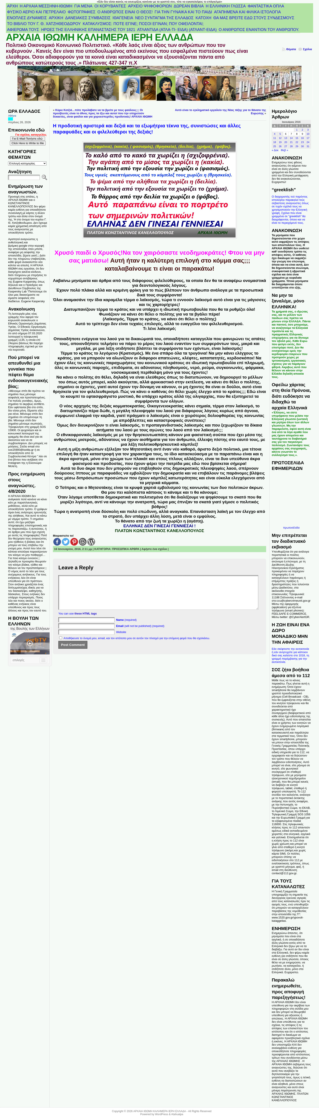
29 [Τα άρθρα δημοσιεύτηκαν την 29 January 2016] (296, 146)
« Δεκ (275, 150)
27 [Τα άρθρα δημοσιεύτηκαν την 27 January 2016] (285, 146)
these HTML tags (86, 620)
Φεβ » (284, 150)
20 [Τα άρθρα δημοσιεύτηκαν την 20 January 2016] (285, 142)
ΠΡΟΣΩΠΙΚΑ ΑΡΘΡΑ (125, 549)
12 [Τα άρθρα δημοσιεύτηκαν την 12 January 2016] (280, 138)
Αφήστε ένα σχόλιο (154, 549)
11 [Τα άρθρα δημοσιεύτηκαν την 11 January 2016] (274, 138)
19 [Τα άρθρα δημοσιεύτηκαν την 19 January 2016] (280, 142)
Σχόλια (307, 49)
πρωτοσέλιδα (291, 527)
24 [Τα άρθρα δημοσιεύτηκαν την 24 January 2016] (308, 142)
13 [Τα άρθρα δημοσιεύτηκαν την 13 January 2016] (285, 138)
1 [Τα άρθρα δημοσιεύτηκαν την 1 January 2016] (296, 129)
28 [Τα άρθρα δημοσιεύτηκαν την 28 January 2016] (291, 146)
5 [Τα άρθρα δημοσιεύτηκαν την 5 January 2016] (280, 134)
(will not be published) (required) (140, 632)
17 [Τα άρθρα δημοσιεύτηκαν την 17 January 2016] (308, 138)
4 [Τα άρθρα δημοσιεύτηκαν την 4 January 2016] (274, 134)
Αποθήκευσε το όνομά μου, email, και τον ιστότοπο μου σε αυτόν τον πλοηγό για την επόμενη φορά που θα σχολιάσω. (137, 644)
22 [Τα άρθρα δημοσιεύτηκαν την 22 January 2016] (296, 142)
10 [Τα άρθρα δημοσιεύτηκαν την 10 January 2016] (308, 134)
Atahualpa (177, 1114)
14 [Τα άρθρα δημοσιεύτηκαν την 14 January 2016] (291, 138)
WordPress (161, 1114)
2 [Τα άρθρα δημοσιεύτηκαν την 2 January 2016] (302, 129)
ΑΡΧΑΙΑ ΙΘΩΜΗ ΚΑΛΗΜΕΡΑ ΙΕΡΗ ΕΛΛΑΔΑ (99, 37)
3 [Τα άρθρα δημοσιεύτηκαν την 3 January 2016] (308, 129)
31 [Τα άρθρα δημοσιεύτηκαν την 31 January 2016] (308, 146)
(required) (126, 626)
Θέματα (291, 49)
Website (121, 638)
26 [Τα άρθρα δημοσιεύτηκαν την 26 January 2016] (280, 146)
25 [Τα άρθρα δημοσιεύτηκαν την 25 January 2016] (274, 146)
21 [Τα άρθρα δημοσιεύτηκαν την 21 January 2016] (291, 142)
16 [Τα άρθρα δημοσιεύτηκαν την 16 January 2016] (302, 138)
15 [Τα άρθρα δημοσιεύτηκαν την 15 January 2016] (296, 138)
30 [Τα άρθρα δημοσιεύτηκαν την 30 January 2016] (302, 146)
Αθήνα (12, 115)
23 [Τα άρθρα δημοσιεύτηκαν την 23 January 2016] (302, 142)
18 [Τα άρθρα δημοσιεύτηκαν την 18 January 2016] (274, 142)
